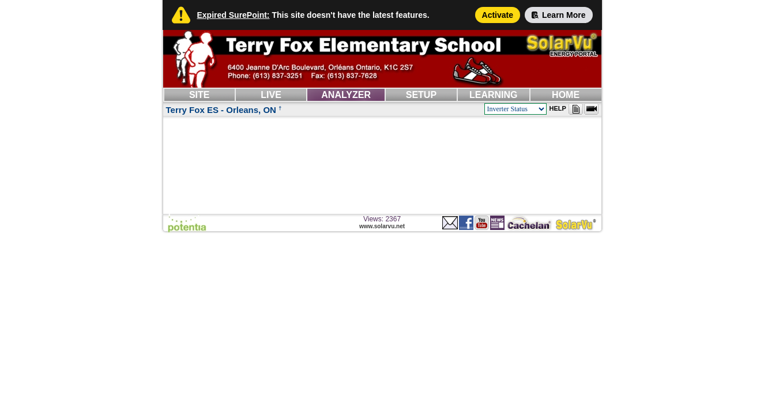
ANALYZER (346, 95)
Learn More (558, 15)
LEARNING (493, 95)
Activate (497, 15)
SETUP (421, 95)
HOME (565, 95)
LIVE (271, 95)
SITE (199, 95)
